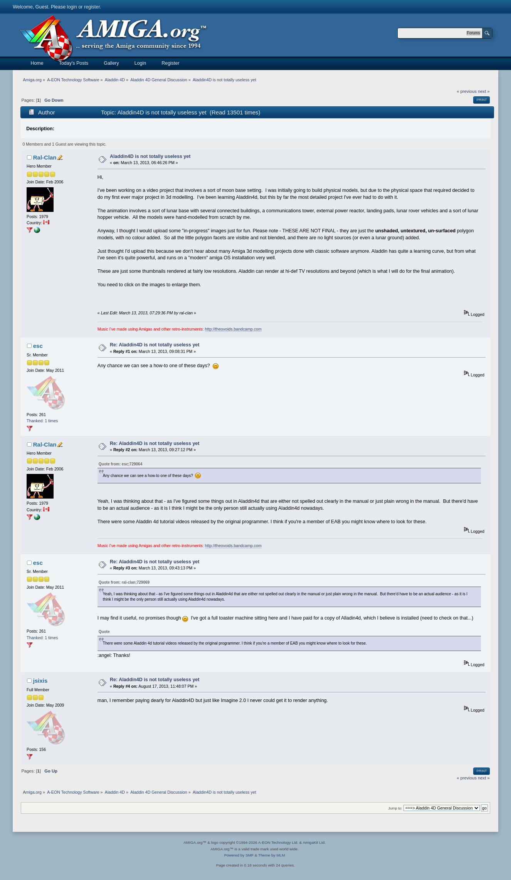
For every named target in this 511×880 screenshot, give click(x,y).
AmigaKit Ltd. (314, 842)
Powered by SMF (239, 855)
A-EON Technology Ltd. (278, 842)
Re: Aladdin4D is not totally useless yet (154, 345)
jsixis (40, 680)
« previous (467, 91)
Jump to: (395, 808)
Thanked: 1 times (42, 420)
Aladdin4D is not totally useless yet (150, 156)
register (92, 7)
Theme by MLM (271, 855)
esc (38, 346)
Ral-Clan (45, 157)
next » (484, 91)
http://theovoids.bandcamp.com (233, 329)
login (72, 7)
